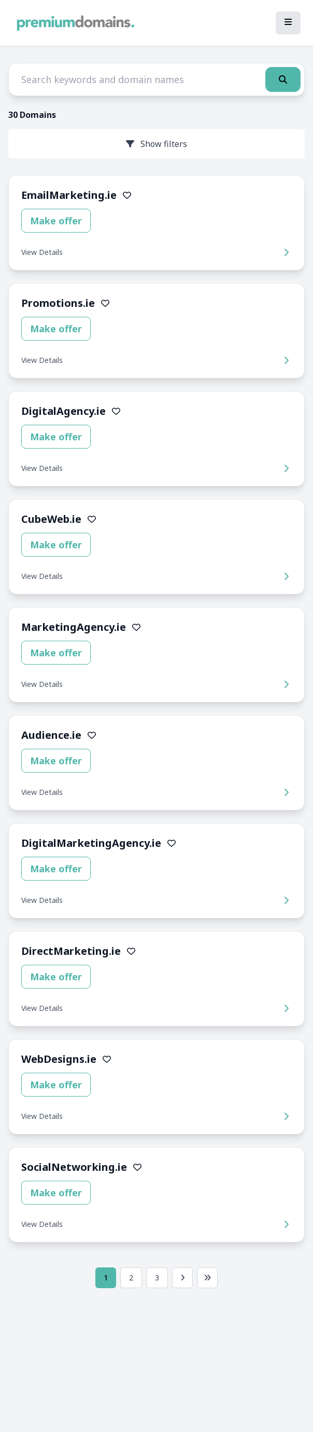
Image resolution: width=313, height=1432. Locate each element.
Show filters (156, 144)
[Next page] (182, 1277)
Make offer (56, 220)
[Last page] (207, 1277)
